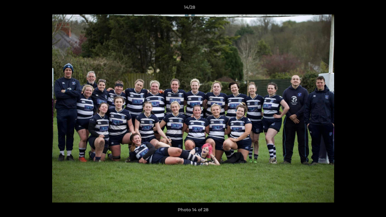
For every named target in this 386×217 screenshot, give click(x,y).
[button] (360, 8)
